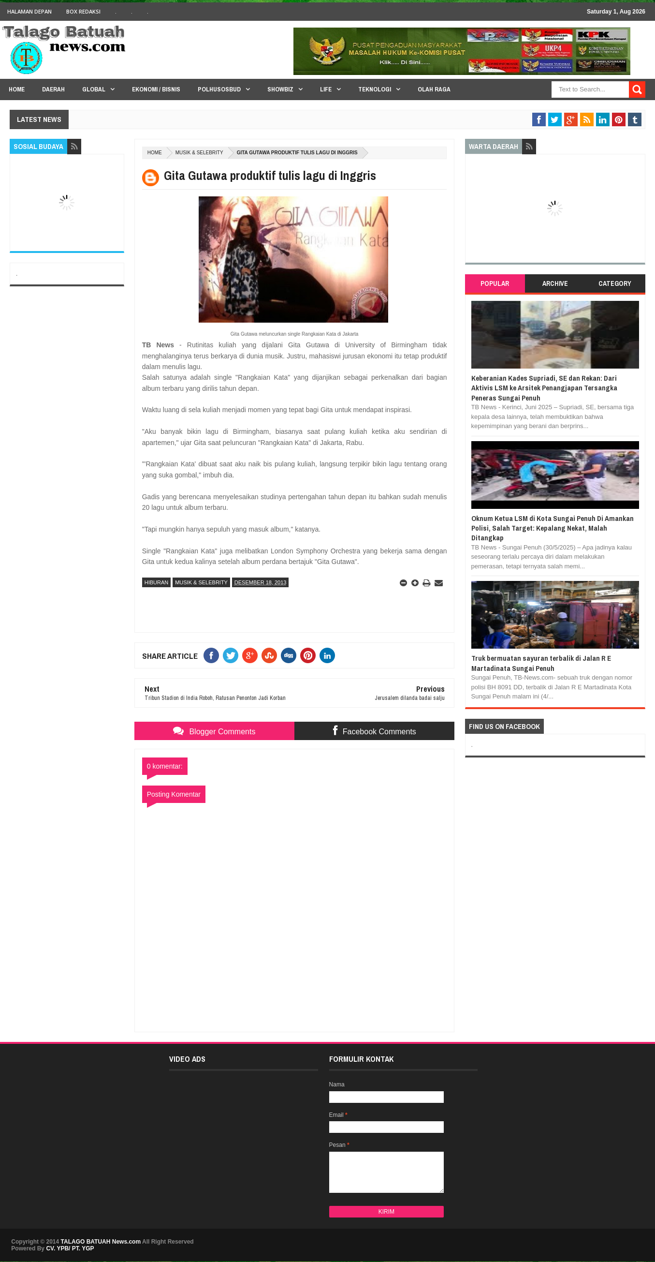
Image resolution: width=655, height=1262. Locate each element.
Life (326, 89)
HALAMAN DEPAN (29, 11)
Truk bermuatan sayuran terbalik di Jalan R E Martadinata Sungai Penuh (541, 663)
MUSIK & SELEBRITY (199, 152)
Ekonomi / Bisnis (156, 89)
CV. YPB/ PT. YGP (70, 1248)
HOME (17, 89)
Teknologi (374, 89)
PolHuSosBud (219, 89)
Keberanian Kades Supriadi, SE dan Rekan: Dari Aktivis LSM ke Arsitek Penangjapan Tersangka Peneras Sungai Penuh (544, 388)
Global (93, 89)
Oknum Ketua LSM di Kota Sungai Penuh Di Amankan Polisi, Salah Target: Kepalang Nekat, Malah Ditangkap (552, 528)
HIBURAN (157, 582)
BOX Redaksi (83, 11)
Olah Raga (434, 89)
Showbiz (280, 89)
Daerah (53, 89)
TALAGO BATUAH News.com (101, 1241)
